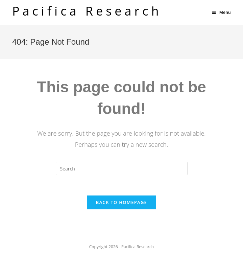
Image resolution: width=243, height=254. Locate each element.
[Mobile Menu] (221, 12)
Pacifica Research (87, 11)
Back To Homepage (121, 202)
